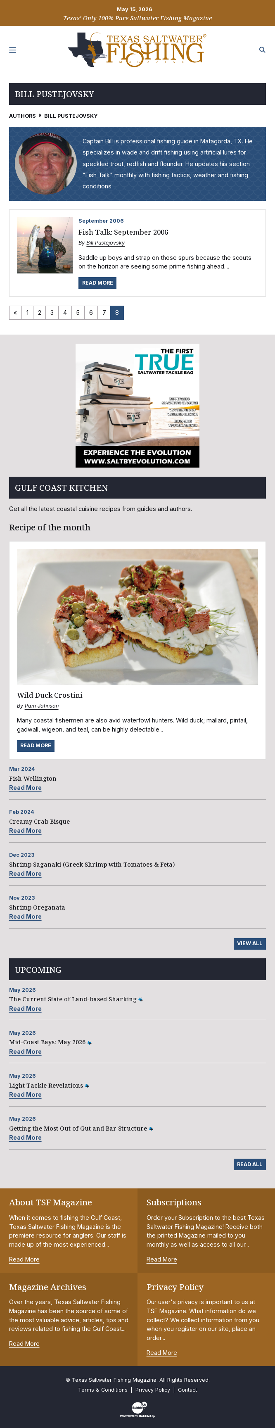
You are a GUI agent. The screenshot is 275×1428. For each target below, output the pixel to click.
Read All (250, 1164)
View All (250, 943)
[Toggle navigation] (13, 50)
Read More (97, 283)
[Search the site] (262, 50)
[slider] (137, 406)
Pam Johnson (42, 706)
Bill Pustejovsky (105, 243)
